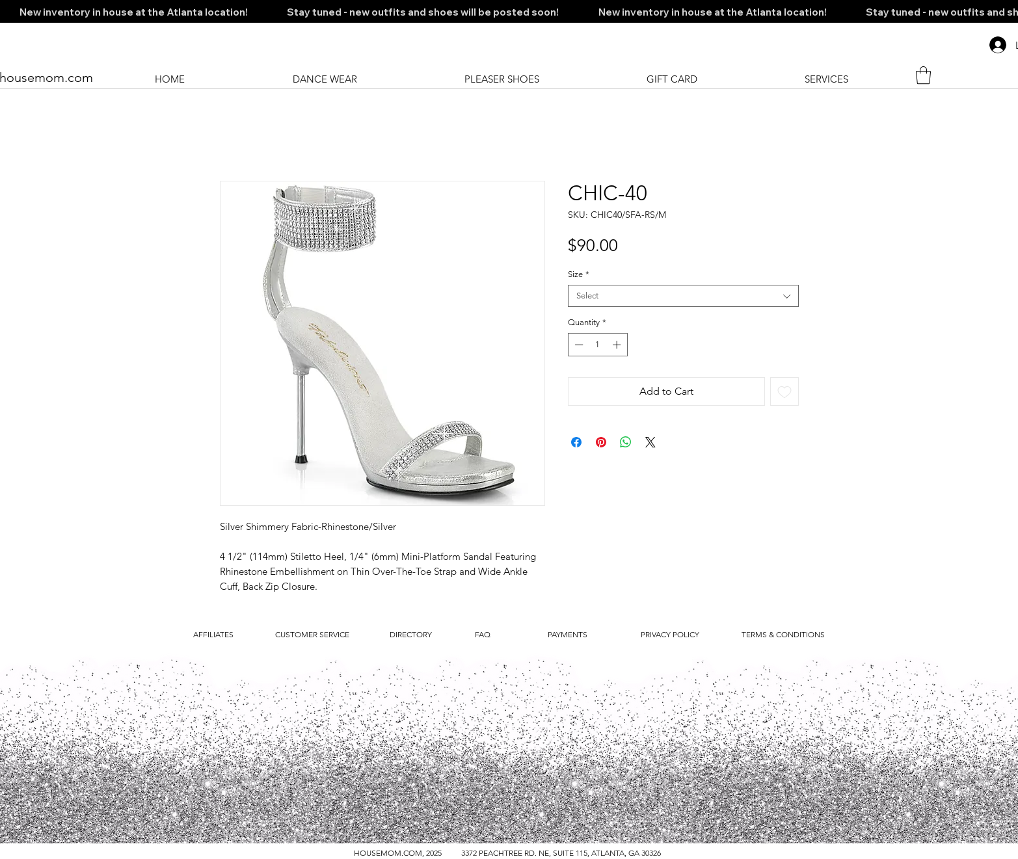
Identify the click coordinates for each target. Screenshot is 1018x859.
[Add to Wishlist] (784, 391)
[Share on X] (650, 442)
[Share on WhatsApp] (626, 442)
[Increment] (618, 345)
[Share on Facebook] (576, 442)
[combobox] (683, 296)
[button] (923, 75)
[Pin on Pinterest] (601, 442)
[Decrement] (577, 345)
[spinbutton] (597, 345)
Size (578, 274)
